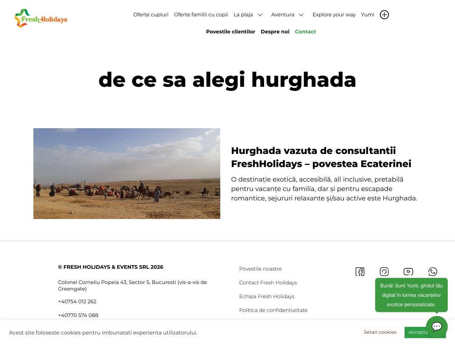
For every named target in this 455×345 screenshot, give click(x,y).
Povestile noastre (260, 268)
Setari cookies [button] (380, 332)
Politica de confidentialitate (273, 310)
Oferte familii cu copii (201, 14)
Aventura (283, 14)
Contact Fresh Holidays (268, 282)
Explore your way (334, 14)
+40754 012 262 (77, 301)
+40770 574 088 (78, 315)
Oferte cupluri (150, 14)
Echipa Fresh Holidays (266, 296)
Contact (305, 31)
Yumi (367, 14)
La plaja (243, 14)
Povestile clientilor (230, 31)
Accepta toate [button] (425, 332)
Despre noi (275, 31)
